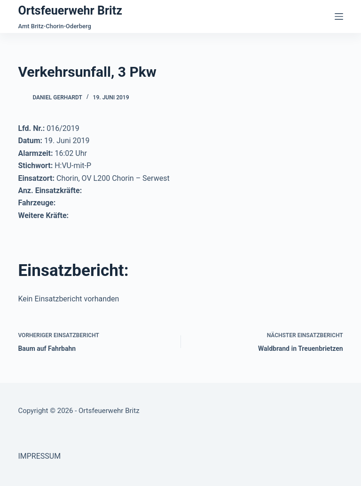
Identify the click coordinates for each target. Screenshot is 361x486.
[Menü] (339, 16)
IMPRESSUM (39, 456)
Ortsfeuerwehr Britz (70, 10)
